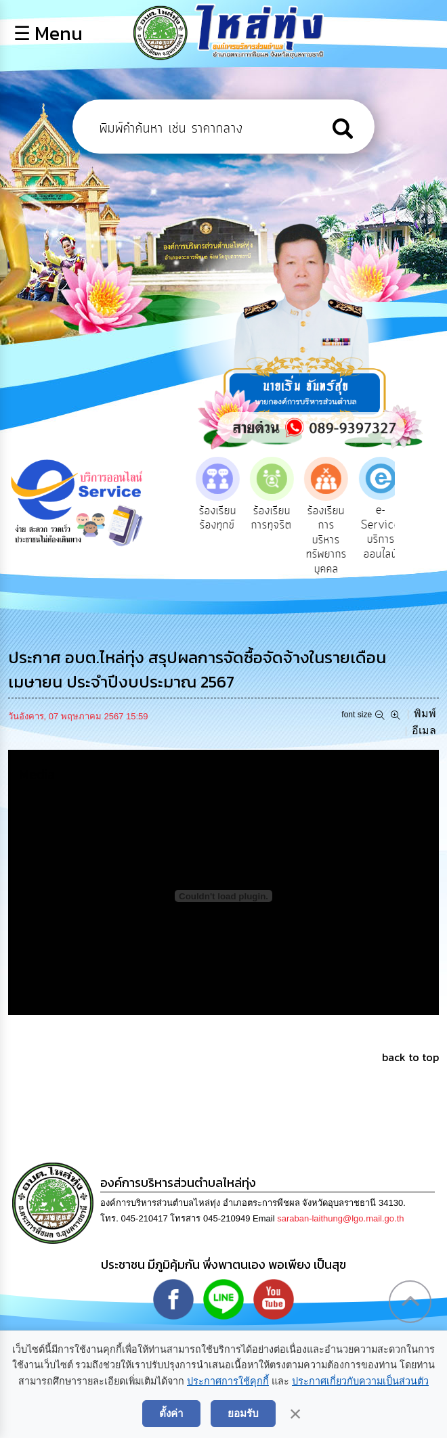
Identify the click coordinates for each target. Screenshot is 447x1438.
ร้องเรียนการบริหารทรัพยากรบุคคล (332, 540)
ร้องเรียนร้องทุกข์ (223, 518)
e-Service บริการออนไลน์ (386, 532)
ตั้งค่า (171, 1413)
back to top (410, 1057)
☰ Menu (48, 33)
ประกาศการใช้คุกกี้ (228, 1381)
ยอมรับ (243, 1413)
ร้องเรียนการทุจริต (278, 518)
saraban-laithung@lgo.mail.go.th (340, 1218)
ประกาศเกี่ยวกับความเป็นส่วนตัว (360, 1381)
